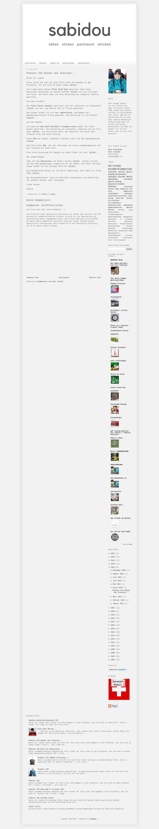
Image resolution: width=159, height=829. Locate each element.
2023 (113, 564)
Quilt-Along (114, 182)
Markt (129, 177)
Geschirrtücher (116, 184)
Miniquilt (128, 221)
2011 (113, 643)
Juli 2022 (118, 577)
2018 (113, 618)
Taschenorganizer (115, 214)
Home (130, 231)
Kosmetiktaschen (117, 174)
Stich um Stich (117, 374)
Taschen (112, 172)
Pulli (110, 240)
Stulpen (129, 226)
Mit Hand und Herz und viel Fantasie (119, 264)
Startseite (30, 63)
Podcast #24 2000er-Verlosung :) (53, 758)
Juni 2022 (118, 581)
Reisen (111, 210)
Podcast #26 (43, 769)
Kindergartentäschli (117, 196)
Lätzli (121, 172)
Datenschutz (84, 63)
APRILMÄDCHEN (116, 465)
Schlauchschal (114, 226)
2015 (113, 629)
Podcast (43, 63)
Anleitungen (68, 63)
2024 (113, 560)
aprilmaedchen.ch (118, 478)
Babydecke (128, 205)
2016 (113, 625)
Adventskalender (115, 217)
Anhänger (128, 194)
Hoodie (121, 210)
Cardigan (128, 219)
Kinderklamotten (120, 169)
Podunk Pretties (118, 284)
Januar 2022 (119, 604)
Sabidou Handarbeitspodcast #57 (43, 720)
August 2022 (119, 574)
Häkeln (111, 189)
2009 (113, 649)
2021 (113, 608)
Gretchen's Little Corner (119, 311)
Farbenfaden (116, 418)
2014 (113, 632)
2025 (113, 557)
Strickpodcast (114, 203)
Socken (129, 198)
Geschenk (113, 179)
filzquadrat (116, 297)
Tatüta (115, 240)
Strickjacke (113, 201)
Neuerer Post (33, 278)
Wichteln (111, 228)
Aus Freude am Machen (120, 518)
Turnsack (128, 235)
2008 (113, 653)
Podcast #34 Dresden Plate (41, 798)
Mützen (129, 207)
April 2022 (118, 588)
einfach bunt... (118, 505)
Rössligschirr (114, 233)
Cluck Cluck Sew (118, 388)
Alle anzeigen (127, 544)
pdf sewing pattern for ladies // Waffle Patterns (120, 433)
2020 (113, 611)
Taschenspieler (114, 235)
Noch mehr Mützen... (47, 729)
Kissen (121, 177)
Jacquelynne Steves (119, 331)
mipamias (114, 334)
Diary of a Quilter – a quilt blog (120, 326)
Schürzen (120, 198)
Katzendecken (127, 238)
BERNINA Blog (116, 260)
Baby (117, 189)
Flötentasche (113, 238)
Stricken (114, 165)
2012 (113, 639)
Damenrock (128, 191)
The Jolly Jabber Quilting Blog (118, 279)
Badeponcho (128, 217)
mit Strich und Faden (120, 532)
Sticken (128, 179)
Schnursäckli (113, 212)
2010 (113, 646)
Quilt (129, 172)
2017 (113, 622)
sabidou (112, 177)
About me (54, 63)
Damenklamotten (115, 207)
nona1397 (114, 391)
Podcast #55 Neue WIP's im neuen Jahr (46, 789)
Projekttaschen (126, 224)
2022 (113, 567)
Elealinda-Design (118, 404)
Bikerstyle (112, 231)
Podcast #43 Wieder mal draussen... (121, 591)
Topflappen (113, 194)
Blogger (93, 819)
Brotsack (128, 187)
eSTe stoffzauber (118, 361)
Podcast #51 (34, 781)
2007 (113, 656)
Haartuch (111, 221)
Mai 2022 (117, 584)
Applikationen (114, 205)
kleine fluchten (118, 347)
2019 (113, 615)
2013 (113, 636)
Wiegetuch (122, 240)
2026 (113, 554)
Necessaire (112, 224)
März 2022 (118, 597)
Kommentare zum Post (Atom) (50, 282)
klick (73, 85)
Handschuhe (123, 231)
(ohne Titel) (35, 807)
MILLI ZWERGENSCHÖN (119, 451)
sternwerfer (116, 491)
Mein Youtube (114, 152)
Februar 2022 (119, 600)
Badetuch (124, 189)
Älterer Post (95, 278)
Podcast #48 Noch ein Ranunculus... (45, 749)
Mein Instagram (115, 150)
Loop (130, 210)
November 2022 (120, 570)
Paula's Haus (116, 438)
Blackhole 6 (114, 219)
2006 (113, 660)
